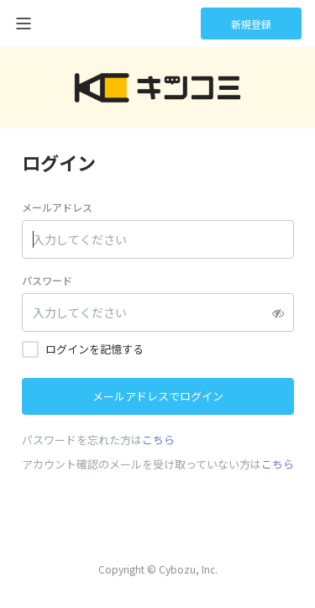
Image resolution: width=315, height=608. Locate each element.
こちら (158, 440)
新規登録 (251, 24)
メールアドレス (57, 207)
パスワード (47, 280)
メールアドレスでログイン (157, 396)
